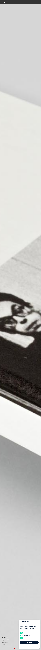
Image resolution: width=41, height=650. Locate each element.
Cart (20, 324)
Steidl (3, 2)
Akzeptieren (29, 642)
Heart (16, 324)
